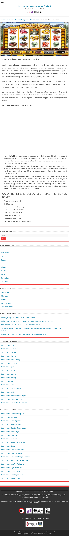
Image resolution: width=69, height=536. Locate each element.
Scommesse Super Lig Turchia (12, 424)
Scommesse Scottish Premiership (13, 428)
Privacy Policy (47, 533)
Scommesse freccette (9, 363)
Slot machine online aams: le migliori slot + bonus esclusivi (22, 20)
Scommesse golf (7, 367)
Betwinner (5, 253)
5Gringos (4, 296)
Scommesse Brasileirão (9, 439)
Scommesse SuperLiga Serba (11, 453)
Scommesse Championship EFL (12, 414)
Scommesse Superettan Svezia (12, 450)
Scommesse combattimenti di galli (13, 396)
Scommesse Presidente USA (11, 399)
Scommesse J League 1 (10, 446)
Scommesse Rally (7, 381)
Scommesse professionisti (11, 478)
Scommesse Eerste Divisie (11, 471)
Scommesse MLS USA (9, 417)
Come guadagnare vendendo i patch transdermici (18, 318)
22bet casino (6, 303)
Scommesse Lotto (8, 392)
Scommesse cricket (8, 352)
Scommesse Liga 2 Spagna (11, 421)
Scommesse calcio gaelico (11, 388)
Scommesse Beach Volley (10, 360)
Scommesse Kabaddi (9, 356)
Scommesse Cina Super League (12, 475)
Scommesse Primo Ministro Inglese (14, 403)
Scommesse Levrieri (8, 349)
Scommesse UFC (7, 345)
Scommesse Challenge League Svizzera (15, 457)
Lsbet (3, 274)
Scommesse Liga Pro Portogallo (12, 464)
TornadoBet (5, 282)
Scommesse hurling (8, 378)
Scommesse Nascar (8, 385)
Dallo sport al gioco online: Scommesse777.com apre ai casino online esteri (28, 321)
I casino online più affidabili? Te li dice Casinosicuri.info (20, 325)
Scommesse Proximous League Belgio (15, 460)
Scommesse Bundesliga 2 (10, 432)
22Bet (3, 271)
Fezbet (3, 260)
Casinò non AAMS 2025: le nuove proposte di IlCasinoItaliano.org (24, 334)
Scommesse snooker (9, 374)
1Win (3, 256)
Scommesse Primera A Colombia (13, 442)
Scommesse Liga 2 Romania (11, 468)
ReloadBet (5, 278)
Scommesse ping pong (9, 370)
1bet (2, 249)
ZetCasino (5, 292)
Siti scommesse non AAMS (34, 6)
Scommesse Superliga (9, 435)
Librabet (4, 267)
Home (3, 20)
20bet (3, 264)
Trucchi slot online (7, 307)
